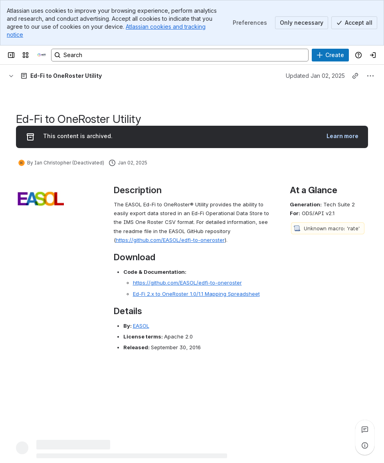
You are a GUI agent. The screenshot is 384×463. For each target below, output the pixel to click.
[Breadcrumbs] (11, 75)
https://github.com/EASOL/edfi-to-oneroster (170, 240)
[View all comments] (364, 429)
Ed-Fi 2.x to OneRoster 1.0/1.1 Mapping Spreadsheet (196, 294)
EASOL (141, 326)
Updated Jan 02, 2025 (315, 75)
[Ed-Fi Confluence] (41, 55)
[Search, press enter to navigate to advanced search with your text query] (180, 55)
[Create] (330, 55)
